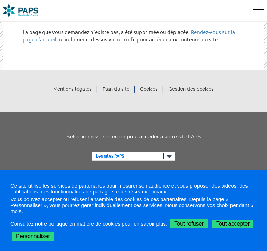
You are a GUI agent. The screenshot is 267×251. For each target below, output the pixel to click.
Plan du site (116, 89)
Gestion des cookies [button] (191, 89)
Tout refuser (188, 224)
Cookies (149, 89)
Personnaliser (33, 236)
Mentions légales (72, 89)
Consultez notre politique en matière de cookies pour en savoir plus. (89, 224)
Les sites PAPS (110, 156)
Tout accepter (233, 224)
